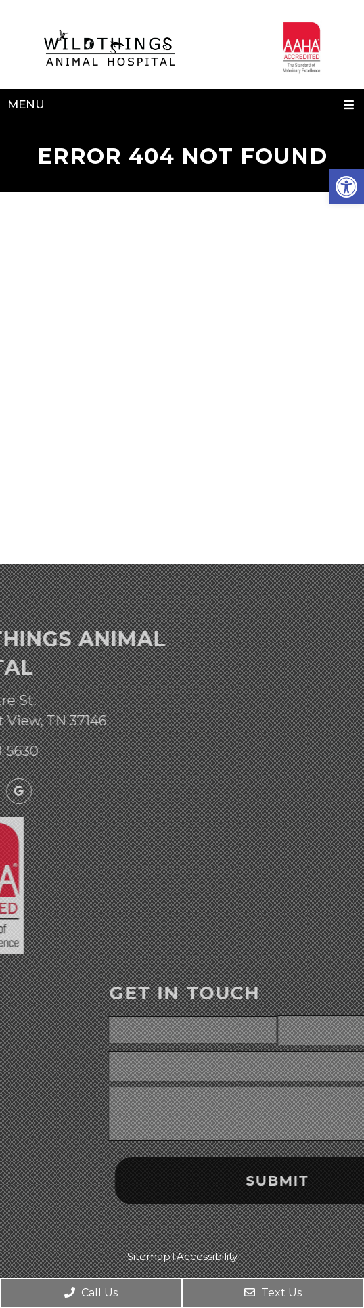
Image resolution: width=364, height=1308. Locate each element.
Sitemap (148, 1256)
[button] (346, 186)
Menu (26, 104)
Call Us (91, 1292)
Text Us (273, 1292)
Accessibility (207, 1256)
